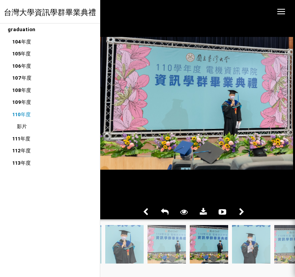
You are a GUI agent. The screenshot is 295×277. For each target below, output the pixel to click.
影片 (22, 126)
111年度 (21, 138)
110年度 (21, 114)
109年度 (21, 102)
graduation (21, 29)
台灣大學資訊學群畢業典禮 (50, 12)
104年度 (21, 41)
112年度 (21, 150)
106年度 (21, 66)
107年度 (21, 78)
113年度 (21, 163)
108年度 (21, 90)
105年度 (21, 53)
